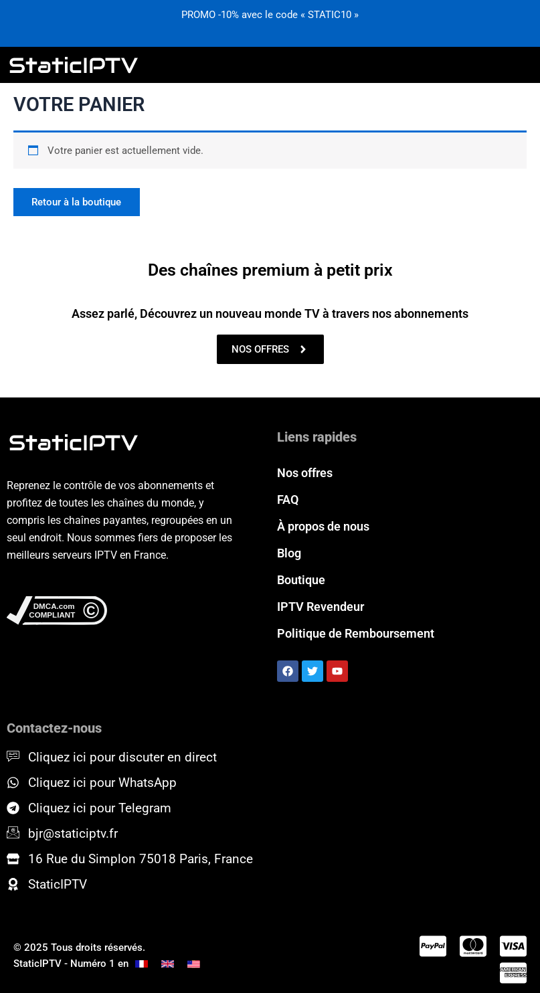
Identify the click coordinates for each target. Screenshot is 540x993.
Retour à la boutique (77, 202)
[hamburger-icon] (518, 64)
